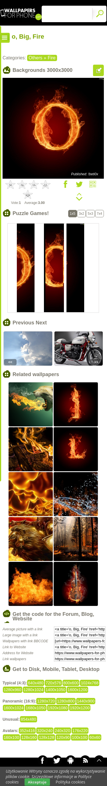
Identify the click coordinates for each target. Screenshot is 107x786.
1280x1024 (33, 689)
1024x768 (89, 683)
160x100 (11, 737)
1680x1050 (35, 708)
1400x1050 (55, 689)
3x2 (81, 214)
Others (35, 57)
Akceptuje (37, 782)
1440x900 (86, 701)
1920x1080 (58, 708)
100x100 (79, 737)
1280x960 (12, 689)
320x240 (45, 730)
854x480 (28, 719)
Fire (52, 57)
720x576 (53, 683)
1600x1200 (77, 689)
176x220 (80, 730)
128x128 (46, 737)
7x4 (99, 214)
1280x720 (46, 701)
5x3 (90, 214)
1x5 (72, 214)
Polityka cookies (70, 782)
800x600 (71, 683)
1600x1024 (13, 708)
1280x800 (66, 701)
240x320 (62, 730)
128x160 (29, 737)
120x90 (63, 737)
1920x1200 (80, 708)
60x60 (95, 737)
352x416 (27, 730)
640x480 (35, 683)
